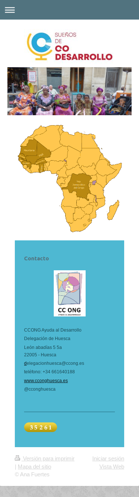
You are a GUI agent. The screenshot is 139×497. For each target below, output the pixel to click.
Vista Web (111, 466)
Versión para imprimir (45, 458)
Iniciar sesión (108, 458)
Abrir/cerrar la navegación (69, 10)
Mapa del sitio (34, 466)
